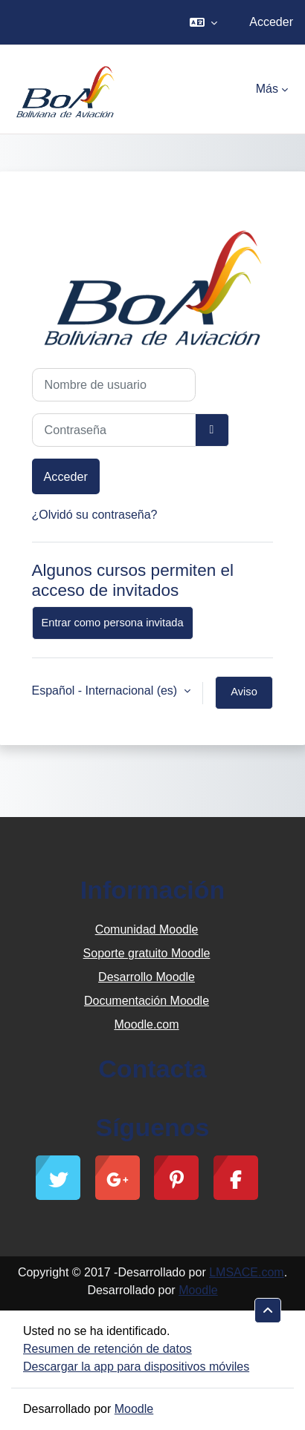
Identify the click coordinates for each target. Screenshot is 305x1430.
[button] (203, 22)
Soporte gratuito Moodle (147, 953)
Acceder (271, 22)
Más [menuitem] (267, 88)
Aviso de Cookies (244, 697)
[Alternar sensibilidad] (212, 430)
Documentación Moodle (146, 1000)
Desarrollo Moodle (146, 977)
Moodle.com (146, 1024)
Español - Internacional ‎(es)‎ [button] (106, 690)
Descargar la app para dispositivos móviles (136, 1366)
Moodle (198, 1290)
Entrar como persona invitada (113, 623)
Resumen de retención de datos (107, 1348)
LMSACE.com (246, 1272)
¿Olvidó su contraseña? (95, 514)
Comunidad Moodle (147, 929)
